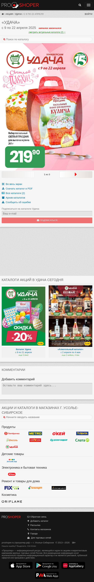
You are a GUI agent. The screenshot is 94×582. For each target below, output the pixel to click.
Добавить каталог (37, 521)
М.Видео (12, 474)
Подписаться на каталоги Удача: (21, 208)
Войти (88, 14)
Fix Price (12, 487)
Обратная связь (36, 516)
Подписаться (47, 220)
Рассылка (33, 525)
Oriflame (12, 501)
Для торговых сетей (39, 537)
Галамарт (35, 487)
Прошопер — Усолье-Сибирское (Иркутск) (20, 5)
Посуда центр (59, 487)
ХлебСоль (35, 440)
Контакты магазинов (39, 529)
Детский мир (12, 460)
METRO (35, 433)
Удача (18, 14)
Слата (82, 440)
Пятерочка (12, 433)
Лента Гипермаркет (82, 433)
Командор (59, 440)
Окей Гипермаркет (59, 433)
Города (32, 533)
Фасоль (12, 440)
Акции (9, 14)
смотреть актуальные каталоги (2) (47, 32)
